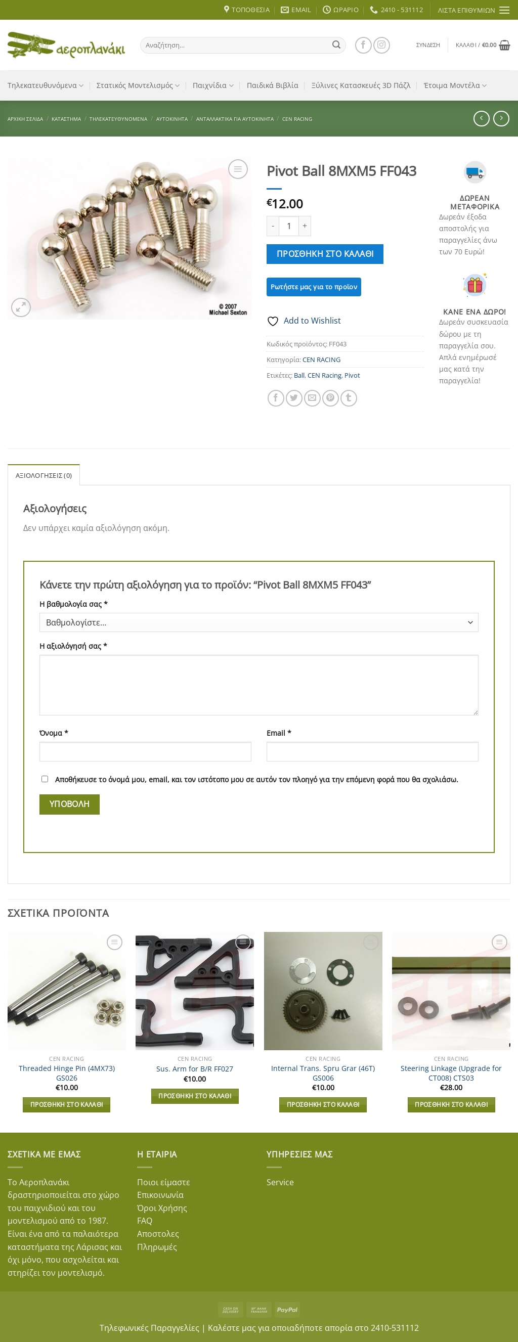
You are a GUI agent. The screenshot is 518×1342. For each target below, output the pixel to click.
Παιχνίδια (213, 85)
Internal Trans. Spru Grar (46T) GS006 (323, 1073)
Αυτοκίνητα (172, 118)
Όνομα (53, 733)
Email (279, 733)
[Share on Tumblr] (348, 398)
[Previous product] (501, 118)
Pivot (352, 375)
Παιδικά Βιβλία (272, 85)
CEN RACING (297, 118)
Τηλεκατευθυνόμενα (45, 85)
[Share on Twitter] (294, 398)
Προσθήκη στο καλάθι (325, 253)
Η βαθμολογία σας (73, 604)
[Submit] (336, 45)
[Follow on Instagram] (381, 45)
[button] (428, 45)
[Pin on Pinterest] (330, 398)
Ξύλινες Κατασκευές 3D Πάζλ (361, 85)
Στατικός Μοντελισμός (138, 85)
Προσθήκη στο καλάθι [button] (66, 1104)
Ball (299, 375)
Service (280, 1182)
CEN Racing (324, 375)
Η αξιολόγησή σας (73, 646)
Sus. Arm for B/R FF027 (194, 1068)
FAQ (144, 1220)
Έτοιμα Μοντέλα (455, 85)
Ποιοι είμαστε (163, 1182)
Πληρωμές (157, 1246)
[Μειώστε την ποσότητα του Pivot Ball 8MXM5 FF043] (273, 226)
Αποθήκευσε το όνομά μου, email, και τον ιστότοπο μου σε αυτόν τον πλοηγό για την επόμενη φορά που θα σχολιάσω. (256, 779)
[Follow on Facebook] (363, 45)
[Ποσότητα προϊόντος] (289, 226)
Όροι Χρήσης (162, 1208)
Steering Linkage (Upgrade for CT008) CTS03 (451, 1073)
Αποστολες (158, 1233)
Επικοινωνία (160, 1194)
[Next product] (481, 118)
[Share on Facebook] (276, 398)
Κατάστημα (66, 118)
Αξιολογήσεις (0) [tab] (44, 475)
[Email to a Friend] (312, 398)
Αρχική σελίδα (25, 118)
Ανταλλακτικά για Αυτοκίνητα (235, 118)
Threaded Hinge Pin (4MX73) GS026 (67, 1073)
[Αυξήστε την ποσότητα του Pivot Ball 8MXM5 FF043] (305, 226)
